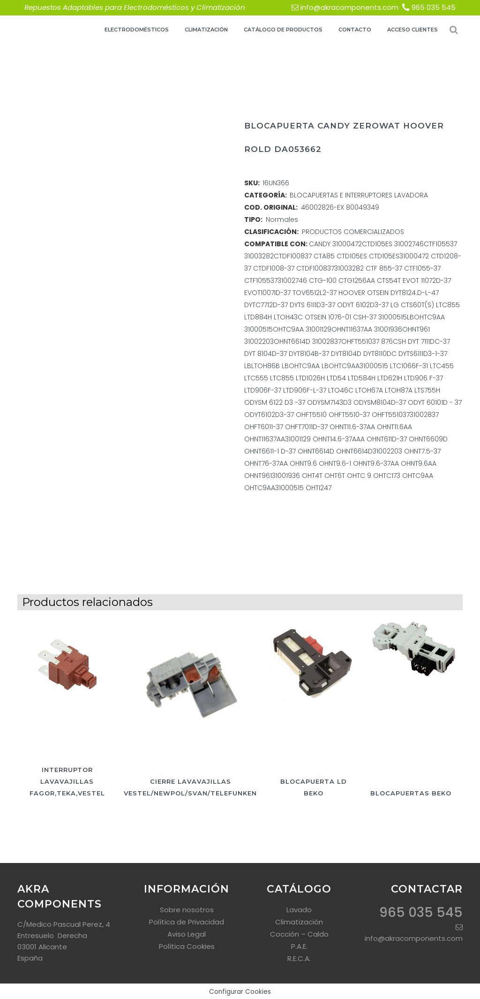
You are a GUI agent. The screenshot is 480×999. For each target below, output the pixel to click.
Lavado (299, 910)
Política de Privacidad (186, 922)
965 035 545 (434, 7)
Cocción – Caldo (299, 934)
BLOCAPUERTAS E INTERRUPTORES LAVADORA (359, 195)
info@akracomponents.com (349, 7)
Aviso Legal (186, 934)
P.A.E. (299, 946)
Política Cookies (187, 946)
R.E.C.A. (299, 958)
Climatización (299, 922)
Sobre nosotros (187, 910)
